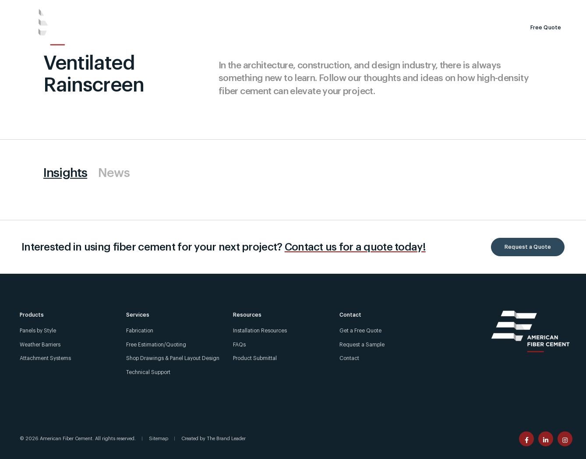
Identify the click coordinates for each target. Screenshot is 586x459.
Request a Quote (528, 247)
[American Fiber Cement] (53, 27)
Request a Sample (473, 27)
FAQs (239, 344)
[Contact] (563, 7)
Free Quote (545, 27)
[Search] (424, 27)
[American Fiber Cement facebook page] (526, 438)
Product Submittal (255, 358)
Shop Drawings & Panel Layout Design (172, 358)
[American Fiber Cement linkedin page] (545, 438)
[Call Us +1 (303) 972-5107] (436, 7)
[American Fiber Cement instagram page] (565, 438)
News (114, 173)
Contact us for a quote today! (355, 247)
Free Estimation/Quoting (156, 344)
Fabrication (139, 330)
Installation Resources (260, 330)
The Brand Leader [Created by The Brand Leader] (226, 438)
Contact (349, 358)
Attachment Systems (45, 358)
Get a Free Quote (360, 330)
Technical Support (148, 372)
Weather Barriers (40, 344)
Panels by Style (38, 330)
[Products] (121, 27)
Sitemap (158, 438)
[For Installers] (509, 7)
